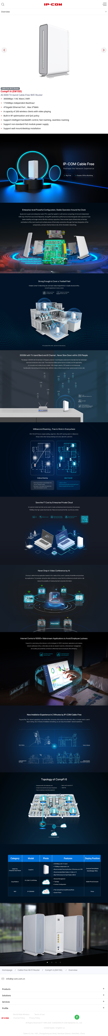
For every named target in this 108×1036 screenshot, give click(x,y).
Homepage (7, 970)
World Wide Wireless (21, 1014)
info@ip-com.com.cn (13, 979)
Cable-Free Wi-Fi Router (29, 970)
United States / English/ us (54, 1028)
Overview (5, 11)
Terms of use (39, 1014)
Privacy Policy (34, 1018)
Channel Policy (19, 1018)
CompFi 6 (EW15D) (54, 970)
